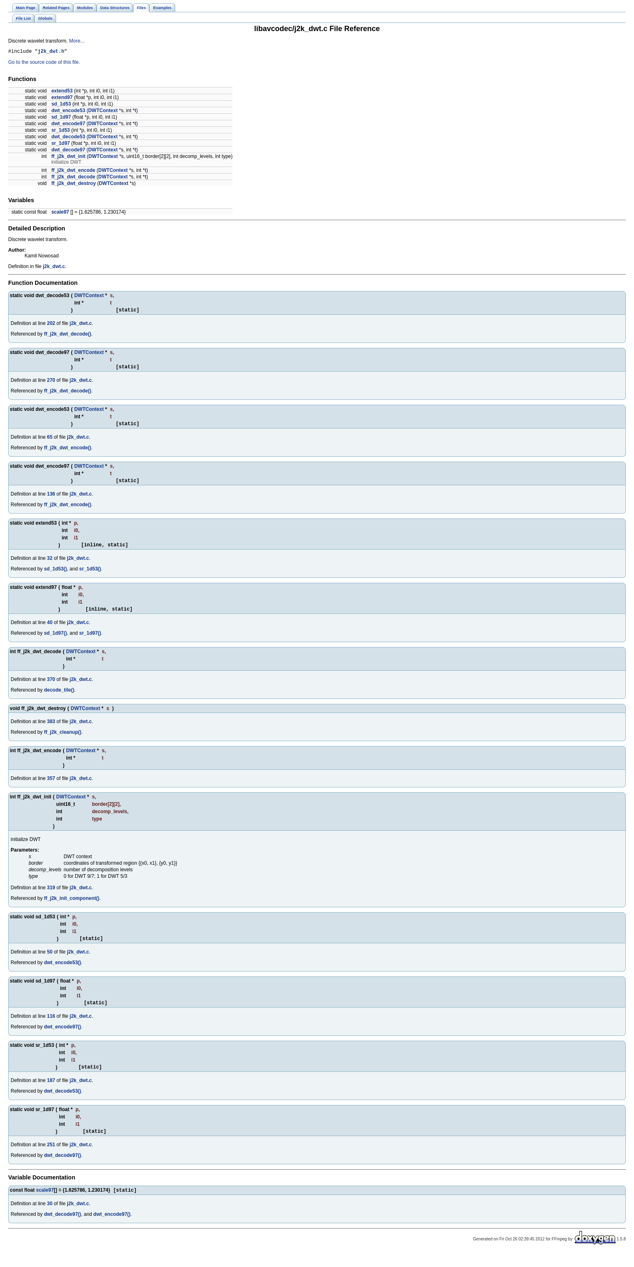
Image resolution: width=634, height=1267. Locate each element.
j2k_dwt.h (51, 52)
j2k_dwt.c (54, 268)
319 (51, 896)
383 (51, 730)
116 (51, 1027)
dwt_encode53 (68, 112)
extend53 (61, 92)
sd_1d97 (61, 118)
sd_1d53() (55, 576)
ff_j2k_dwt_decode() (67, 336)
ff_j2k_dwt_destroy (73, 184)
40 (49, 631)
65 (49, 442)
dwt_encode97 (68, 125)
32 (49, 565)
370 (51, 688)
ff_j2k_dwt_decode (73, 178)
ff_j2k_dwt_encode (73, 171)
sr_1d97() (90, 642)
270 (51, 384)
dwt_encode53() (62, 972)
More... (76, 41)
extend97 (61, 98)
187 (51, 1093)
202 (51, 326)
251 (51, 1158)
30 (49, 1218)
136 (51, 500)
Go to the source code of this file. (44, 63)
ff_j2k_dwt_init (68, 157)
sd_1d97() (55, 642)
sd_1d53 (61, 105)
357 (51, 787)
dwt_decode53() (62, 1103)
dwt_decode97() (62, 1169)
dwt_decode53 (68, 138)
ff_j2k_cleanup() (62, 741)
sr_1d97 (60, 144)
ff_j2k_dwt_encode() (67, 452)
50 (49, 962)
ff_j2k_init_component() (71, 907)
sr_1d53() (90, 576)
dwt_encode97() (62, 1038)
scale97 (60, 213)
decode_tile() (59, 698)
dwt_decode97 (68, 151)
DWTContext (102, 112)
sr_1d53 (60, 131)
